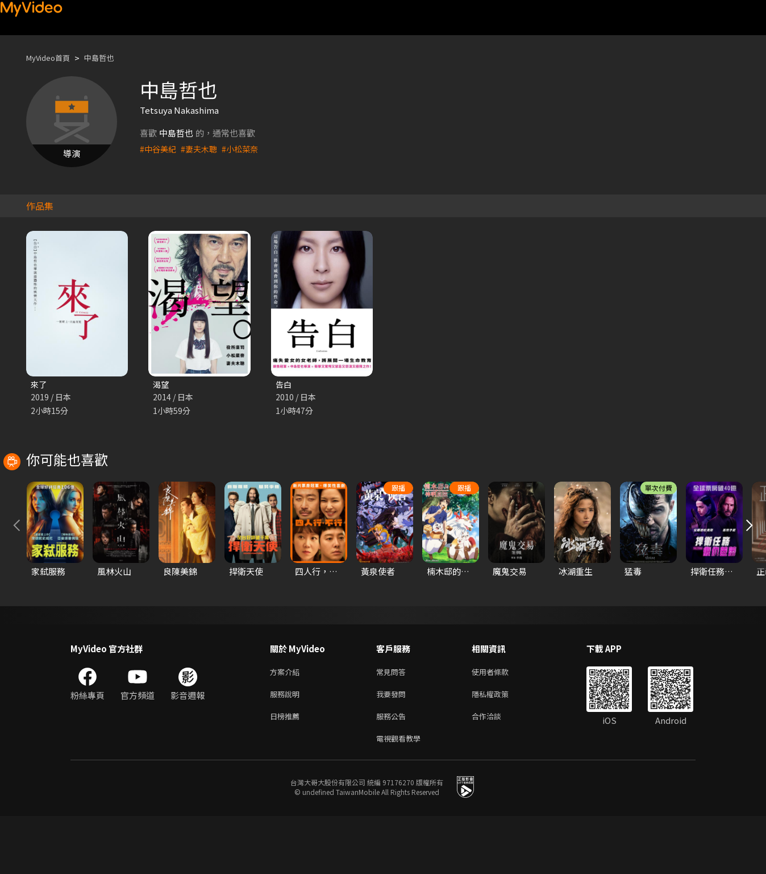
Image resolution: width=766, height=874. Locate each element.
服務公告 (393, 771)
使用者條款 (499, 724)
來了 (39, 385)
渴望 (161, 385)
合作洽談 (495, 771)
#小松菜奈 (245, 149)
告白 (284, 385)
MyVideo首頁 (52, 58)
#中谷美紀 (159, 149)
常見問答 (393, 724)
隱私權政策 (499, 747)
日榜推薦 (287, 771)
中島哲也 (109, 58)
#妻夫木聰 (202, 149)
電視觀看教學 (401, 795)
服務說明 (287, 747)
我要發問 (393, 747)
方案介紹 (287, 724)
